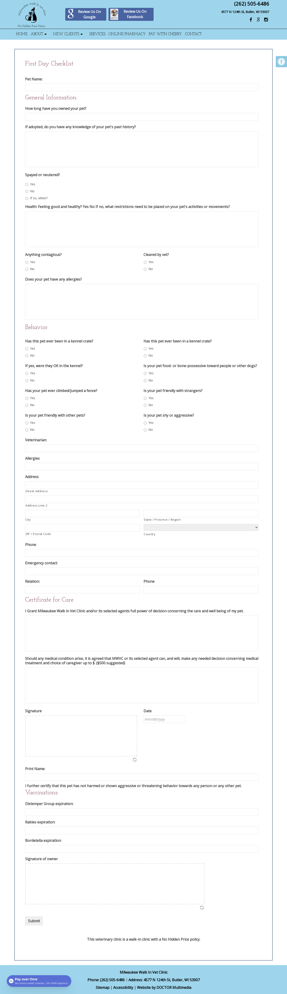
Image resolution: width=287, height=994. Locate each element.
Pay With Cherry (165, 34)
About (37, 34)
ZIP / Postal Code (38, 534)
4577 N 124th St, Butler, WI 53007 (245, 12)
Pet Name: (33, 79)
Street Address (36, 491)
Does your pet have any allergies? (53, 279)
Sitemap (102, 987)
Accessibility (123, 987)
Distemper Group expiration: (49, 803)
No (32, 191)
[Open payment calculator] (39, 981)
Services (97, 34)
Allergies (32, 458)
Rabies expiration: (40, 822)
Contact (193, 34)
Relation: (32, 581)
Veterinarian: (36, 440)
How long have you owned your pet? (55, 108)
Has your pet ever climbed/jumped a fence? (61, 390)
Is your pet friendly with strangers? (173, 390)
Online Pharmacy (127, 34)
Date (148, 711)
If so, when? (39, 198)
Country (150, 534)
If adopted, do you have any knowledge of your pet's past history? (80, 127)
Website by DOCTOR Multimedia (164, 987)
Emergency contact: (41, 563)
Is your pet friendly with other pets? (55, 415)
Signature (33, 711)
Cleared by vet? (156, 254)
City (28, 520)
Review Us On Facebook (128, 14)
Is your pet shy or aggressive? (169, 415)
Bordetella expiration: (43, 840)
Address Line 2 (36, 505)
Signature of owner (41, 859)
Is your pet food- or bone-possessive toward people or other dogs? (200, 366)
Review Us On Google (84, 14)
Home (22, 34)
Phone (30, 544)
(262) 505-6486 (251, 3)
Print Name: (35, 769)
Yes (32, 184)
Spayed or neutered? (42, 175)
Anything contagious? (43, 254)
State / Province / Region (162, 520)
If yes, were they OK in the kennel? (54, 366)
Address (32, 476)
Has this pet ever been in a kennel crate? (59, 341)
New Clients (66, 34)
